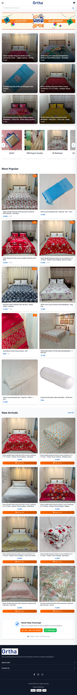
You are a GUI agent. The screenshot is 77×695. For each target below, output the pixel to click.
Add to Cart (19, 463)
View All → (71, 413)
